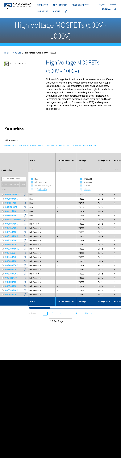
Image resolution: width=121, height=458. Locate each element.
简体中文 (113, 4)
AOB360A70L (11, 245)
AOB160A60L (11, 232)
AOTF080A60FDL (13, 195)
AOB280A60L (11, 240)
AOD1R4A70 (11, 278)
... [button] (67, 313)
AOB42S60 (10, 253)
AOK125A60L (11, 211)
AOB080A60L (11, 199)
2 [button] (52, 313)
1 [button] (45, 313)
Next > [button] (88, 313)
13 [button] (75, 313)
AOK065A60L (11, 215)
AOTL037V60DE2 (13, 220)
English (102, 4)
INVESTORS (42, 11)
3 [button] (60, 313)
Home (6, 53)
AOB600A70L (11, 270)
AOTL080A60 (11, 207)
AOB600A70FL (12, 265)
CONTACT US (109, 9)
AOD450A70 (10, 294)
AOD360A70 (10, 286)
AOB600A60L (11, 261)
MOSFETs (17, 53)
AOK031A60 (10, 203)
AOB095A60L (11, 224)
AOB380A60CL (12, 249)
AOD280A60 (10, 282)
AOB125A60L (11, 228)
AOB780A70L (11, 274)
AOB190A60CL (12, 236)
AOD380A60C (11, 290)
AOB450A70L (11, 257)
